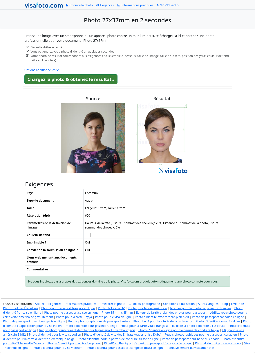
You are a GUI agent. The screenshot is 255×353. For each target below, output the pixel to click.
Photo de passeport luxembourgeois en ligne (34, 321)
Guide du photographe (144, 304)
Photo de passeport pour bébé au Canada (190, 339)
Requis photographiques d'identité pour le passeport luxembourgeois (87, 330)
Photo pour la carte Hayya (74, 317)
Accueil (40, 304)
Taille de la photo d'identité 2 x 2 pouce (198, 326)
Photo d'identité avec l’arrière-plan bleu (162, 317)
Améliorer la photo (112, 304)
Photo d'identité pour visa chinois (218, 343)
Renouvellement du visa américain (190, 348)
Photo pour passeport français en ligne (68, 308)
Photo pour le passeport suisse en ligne (71, 313)
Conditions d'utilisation (179, 304)
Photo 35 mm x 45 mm (117, 313)
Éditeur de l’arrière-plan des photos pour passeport (171, 313)
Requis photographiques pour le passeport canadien (200, 334)
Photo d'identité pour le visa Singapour (74, 343)
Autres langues (208, 304)
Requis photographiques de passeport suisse (99, 321)
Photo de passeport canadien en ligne (218, 317)
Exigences (55, 304)
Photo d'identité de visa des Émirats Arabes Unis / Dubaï (122, 334)
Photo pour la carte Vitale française (144, 326)
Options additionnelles (41, 70)
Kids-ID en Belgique (117, 343)
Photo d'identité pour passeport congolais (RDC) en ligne (125, 348)
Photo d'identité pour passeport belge (91, 326)
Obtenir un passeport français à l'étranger (163, 343)
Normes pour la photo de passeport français (200, 308)
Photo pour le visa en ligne (113, 317)
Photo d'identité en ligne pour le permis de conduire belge (178, 330)
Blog (225, 304)
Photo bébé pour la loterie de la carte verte (162, 321)
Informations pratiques (81, 304)
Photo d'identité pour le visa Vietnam (57, 348)
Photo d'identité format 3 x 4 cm (218, 321)
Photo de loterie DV (111, 308)
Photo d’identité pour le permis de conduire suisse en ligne (118, 339)
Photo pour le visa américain (147, 308)
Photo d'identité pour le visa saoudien (55, 334)
